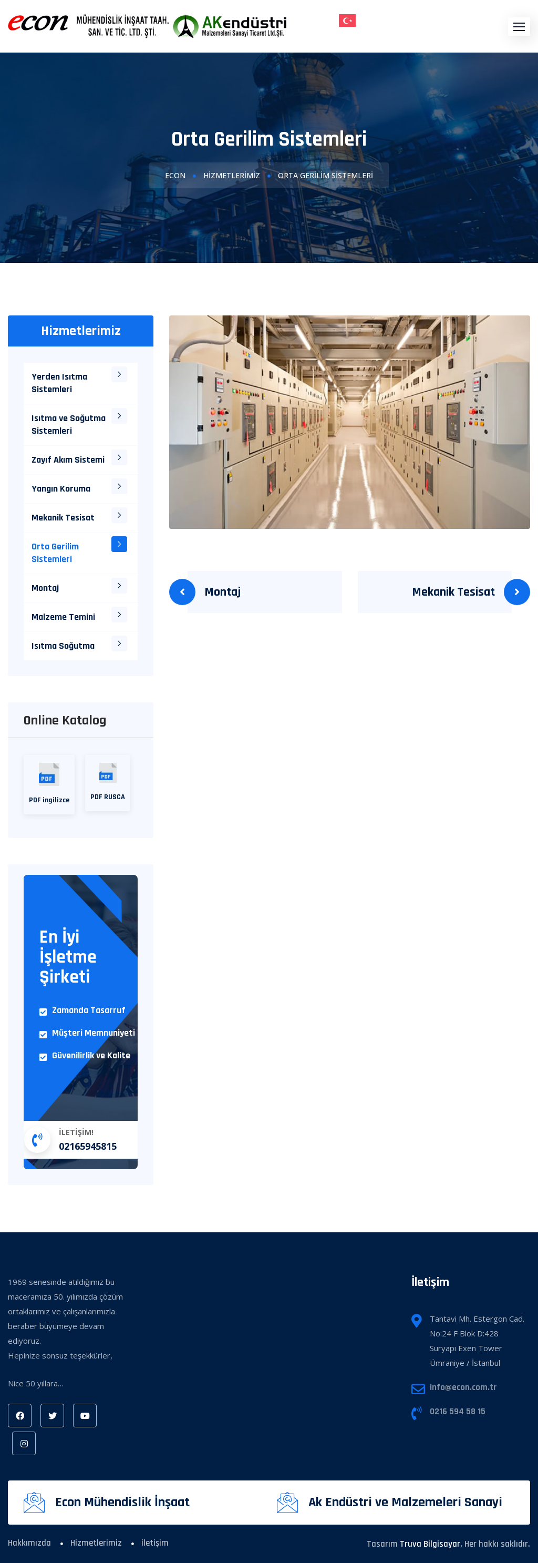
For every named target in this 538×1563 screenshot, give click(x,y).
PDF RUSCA (107, 782)
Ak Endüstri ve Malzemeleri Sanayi (405, 1502)
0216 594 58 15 (457, 1411)
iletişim (155, 1543)
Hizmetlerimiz (231, 175)
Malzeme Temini (63, 617)
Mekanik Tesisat (453, 592)
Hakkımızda (29, 1543)
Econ (175, 175)
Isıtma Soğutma (63, 646)
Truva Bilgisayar (430, 1544)
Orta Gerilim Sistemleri (55, 552)
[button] (519, 26)
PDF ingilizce (49, 784)
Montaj (222, 592)
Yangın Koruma (61, 489)
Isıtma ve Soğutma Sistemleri (69, 424)
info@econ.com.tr (463, 1387)
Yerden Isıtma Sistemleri (59, 383)
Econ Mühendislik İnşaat (122, 1502)
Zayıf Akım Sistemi (68, 460)
